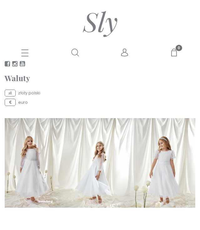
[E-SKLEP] (25, 53)
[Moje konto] (125, 53)
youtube (22, 65)
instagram (15, 65)
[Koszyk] (175, 52)
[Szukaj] (75, 52)
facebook (7, 65)
